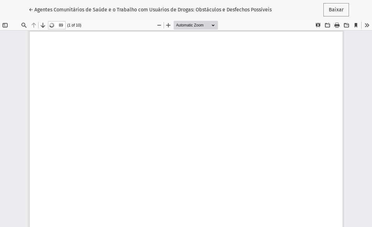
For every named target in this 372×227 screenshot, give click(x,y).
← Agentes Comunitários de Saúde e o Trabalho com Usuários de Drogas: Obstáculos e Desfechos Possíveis (150, 9)
